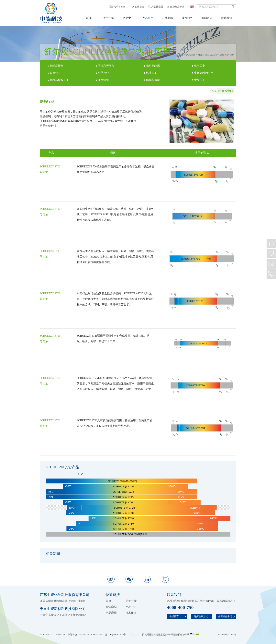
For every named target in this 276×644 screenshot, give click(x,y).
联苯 (211, 601)
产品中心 (128, 18)
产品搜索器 (157, 6)
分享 (214, 91)
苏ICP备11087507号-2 (116, 634)
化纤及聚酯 (56, 65)
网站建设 (134, 634)
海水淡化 (103, 80)
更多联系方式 (201, 616)
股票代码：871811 (118, 6)
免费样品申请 (177, 6)
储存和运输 (153, 80)
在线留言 (139, 6)
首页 (181, 55)
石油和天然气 (106, 65)
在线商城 (167, 18)
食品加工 (199, 80)
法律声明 (169, 634)
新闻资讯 (206, 18)
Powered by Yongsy (226, 634)
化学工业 (199, 65)
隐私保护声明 (182, 634)
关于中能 (108, 18)
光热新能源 (153, 65)
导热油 (220, 601)
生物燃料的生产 (203, 72)
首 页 (89, 18)
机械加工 (151, 72)
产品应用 (147, 18)
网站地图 (147, 634)
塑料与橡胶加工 (59, 80)
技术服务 (187, 18)
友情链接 (158, 634)
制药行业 (103, 72)
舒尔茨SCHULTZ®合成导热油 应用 (216, 55)
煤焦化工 (55, 72)
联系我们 (226, 18)
